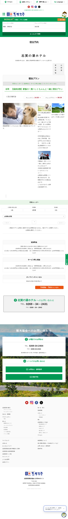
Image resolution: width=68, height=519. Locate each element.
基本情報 (55, 69)
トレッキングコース (8, 450)
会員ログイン (5, 487)
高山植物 (6, 452)
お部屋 (61, 67)
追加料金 (26, 83)
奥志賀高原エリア (43, 449)
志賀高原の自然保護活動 (8, 476)
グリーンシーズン (7, 435)
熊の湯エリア (42, 456)
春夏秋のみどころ (7, 448)
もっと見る (58, 217)
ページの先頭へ (66, 261)
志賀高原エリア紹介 (43, 447)
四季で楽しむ (43, 2)
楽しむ (4, 446)
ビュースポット (42, 440)
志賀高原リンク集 (7, 479)
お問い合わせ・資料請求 (44, 471)
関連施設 (41, 442)
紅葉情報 (6, 455)
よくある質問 (5, 484)
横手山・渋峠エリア (43, 458)
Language (60, 2)
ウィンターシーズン (8, 437)
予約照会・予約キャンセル (49, 313)
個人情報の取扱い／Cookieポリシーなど (48, 468)
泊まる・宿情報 (6, 439)
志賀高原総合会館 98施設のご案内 (11, 474)
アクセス (9, 2)
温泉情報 (40, 435)
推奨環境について (42, 466)
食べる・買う (41, 433)
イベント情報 (6, 459)
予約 (5, 444)
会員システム (26, 2)
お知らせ (4, 468)
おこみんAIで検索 (35, 34)
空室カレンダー (17, 83)
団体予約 (35, 402)
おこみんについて (7, 471)
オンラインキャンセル (49, 83)
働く (39, 445)
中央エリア (41, 453)
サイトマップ (5, 482)
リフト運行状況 (7, 457)
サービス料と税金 (36, 83)
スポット (40, 438)
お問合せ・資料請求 (35, 395)
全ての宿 (62, 19)
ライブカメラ (5, 466)
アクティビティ (6, 442)
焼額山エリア (42, 451)
